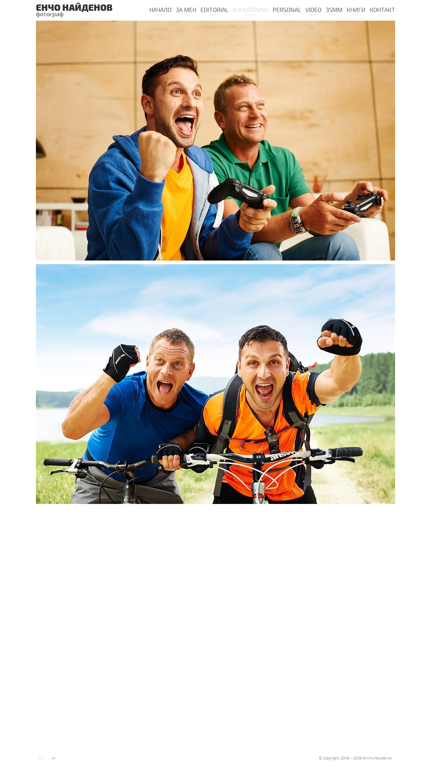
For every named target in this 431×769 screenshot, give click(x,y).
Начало (160, 10)
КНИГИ (356, 10)
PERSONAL (287, 10)
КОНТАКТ (382, 10)
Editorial (214, 10)
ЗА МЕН (186, 10)
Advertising (250, 10)
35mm (334, 10)
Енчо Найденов (78, 11)
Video (313, 10)
